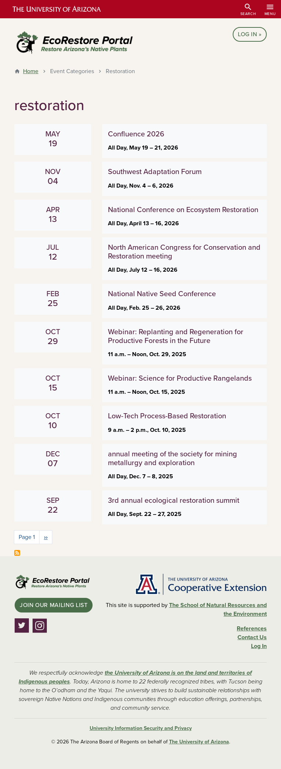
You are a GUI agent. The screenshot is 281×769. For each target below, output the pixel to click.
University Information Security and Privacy (141, 728)
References (252, 628)
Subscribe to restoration (17, 553)
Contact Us (252, 637)
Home (30, 71)
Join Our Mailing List (53, 605)
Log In (247, 34)
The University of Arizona (199, 742)
